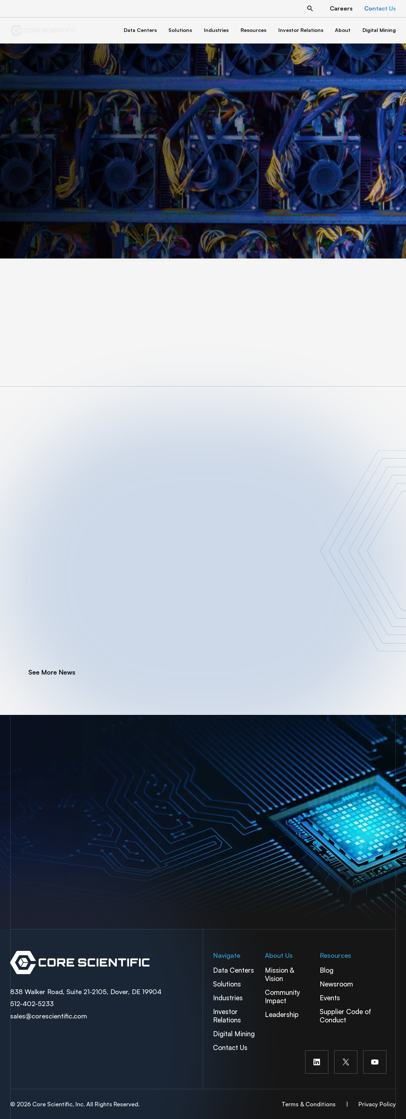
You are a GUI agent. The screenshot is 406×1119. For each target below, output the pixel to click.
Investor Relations (227, 1015)
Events (330, 997)
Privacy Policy (377, 1104)
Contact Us (230, 1047)
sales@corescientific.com (48, 1016)
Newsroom (336, 984)
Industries (228, 997)
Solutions (227, 984)
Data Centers (233, 970)
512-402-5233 (32, 1004)
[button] (310, 8)
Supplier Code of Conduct (345, 1015)
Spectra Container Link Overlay (104, 962)
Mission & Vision (279, 974)
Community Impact (282, 996)
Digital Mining (234, 1033)
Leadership (282, 1014)
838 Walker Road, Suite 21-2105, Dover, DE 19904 (85, 992)
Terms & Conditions (309, 1104)
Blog (326, 970)
